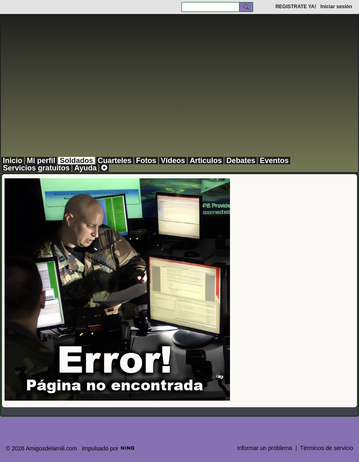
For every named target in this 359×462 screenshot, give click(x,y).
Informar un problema (264, 448)
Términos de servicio (326, 448)
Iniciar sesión (336, 6)
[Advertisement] (179, 94)
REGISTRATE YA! (295, 6)
